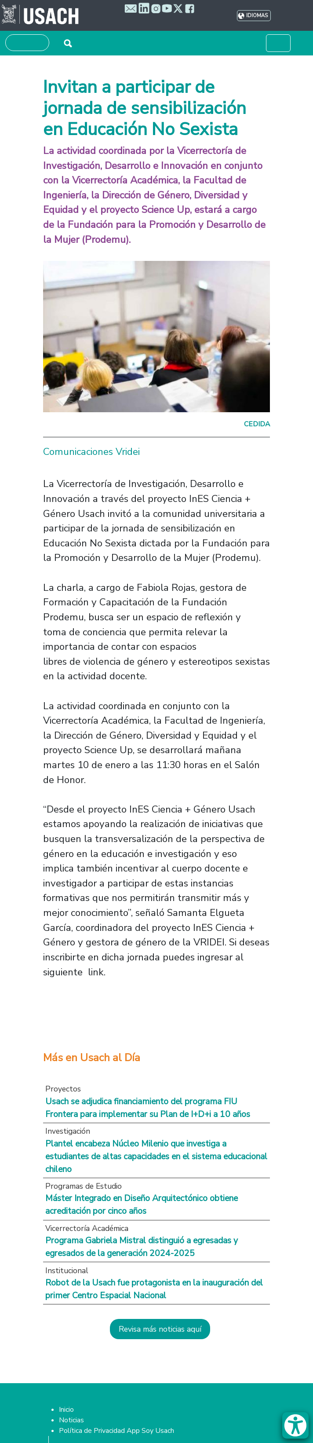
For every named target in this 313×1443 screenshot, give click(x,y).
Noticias (71, 1420)
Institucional (66, 1270)
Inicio (66, 1409)
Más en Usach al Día (91, 1058)
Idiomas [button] (257, 15)
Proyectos (63, 1089)
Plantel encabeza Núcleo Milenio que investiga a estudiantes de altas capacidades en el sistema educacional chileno (156, 1156)
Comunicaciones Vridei (91, 451)
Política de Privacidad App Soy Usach (116, 1431)
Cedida (257, 424)
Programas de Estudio (83, 1186)
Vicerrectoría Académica (86, 1228)
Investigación (67, 1131)
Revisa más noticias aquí (160, 1329)
